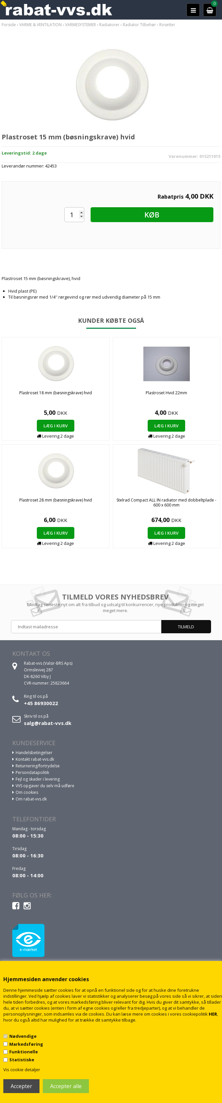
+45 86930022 (41, 703)
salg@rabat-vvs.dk (47, 723)
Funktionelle (23, 1052)
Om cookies (27, 792)
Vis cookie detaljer (21, 1070)
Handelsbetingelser (34, 752)
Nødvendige (23, 1036)
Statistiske (21, 1060)
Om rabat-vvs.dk (31, 799)
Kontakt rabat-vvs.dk (35, 759)
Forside (9, 24)
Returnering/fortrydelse (38, 766)
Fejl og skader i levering (38, 779)
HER (213, 1014)
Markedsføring (26, 1044)
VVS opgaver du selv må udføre (45, 786)
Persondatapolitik (32, 772)
